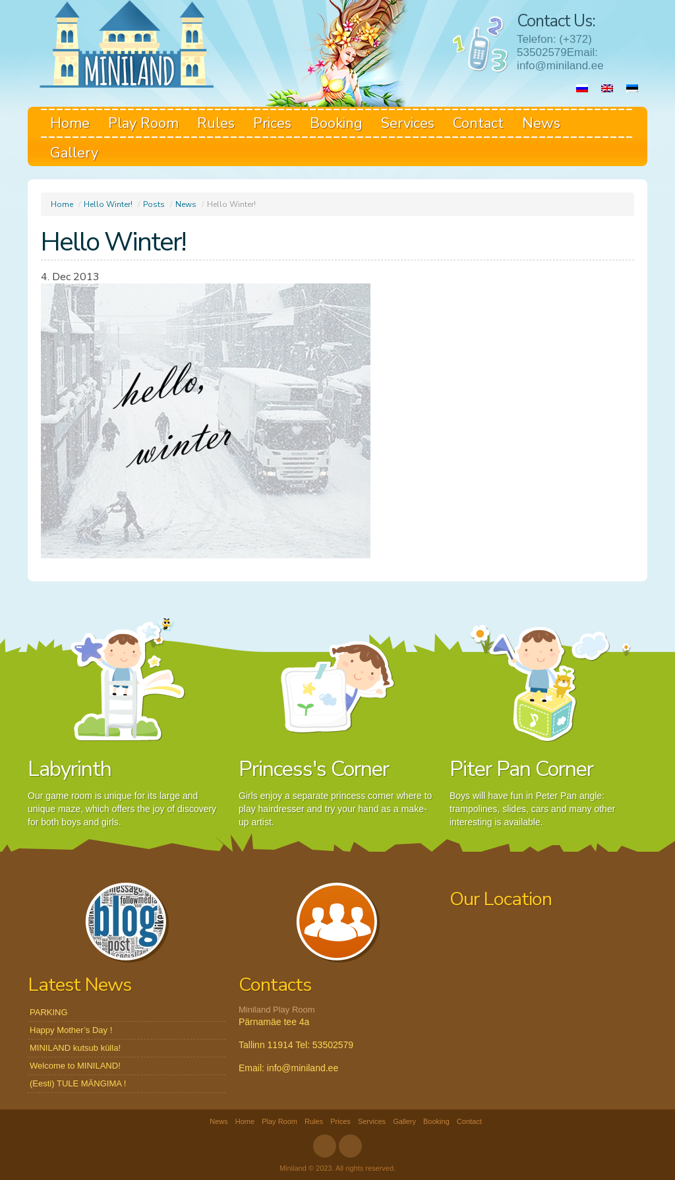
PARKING (49, 1012)
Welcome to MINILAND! (75, 1066)
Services (407, 123)
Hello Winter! (108, 204)
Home (70, 123)
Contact (478, 123)
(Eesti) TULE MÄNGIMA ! (78, 1083)
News (541, 123)
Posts (154, 204)
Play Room (143, 123)
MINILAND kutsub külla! (75, 1048)
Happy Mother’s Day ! (71, 1030)
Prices (272, 123)
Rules (216, 123)
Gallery (74, 153)
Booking (336, 123)
